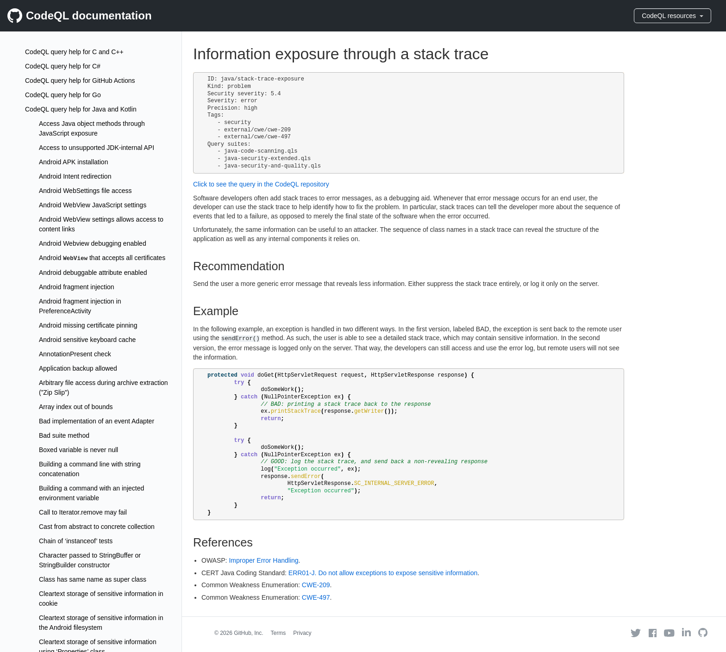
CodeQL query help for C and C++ (74, 52)
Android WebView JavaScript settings (92, 205)
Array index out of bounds (76, 406)
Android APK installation (73, 162)
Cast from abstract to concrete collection (97, 526)
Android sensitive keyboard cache (87, 339)
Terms (278, 633)
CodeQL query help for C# (62, 66)
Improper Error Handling (263, 560)
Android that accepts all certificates (102, 257)
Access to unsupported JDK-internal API (96, 147)
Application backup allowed (78, 368)
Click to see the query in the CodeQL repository (261, 184)
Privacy (302, 633)
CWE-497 (316, 597)
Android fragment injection (76, 287)
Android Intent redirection (75, 176)
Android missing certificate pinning (88, 325)
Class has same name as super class (92, 579)
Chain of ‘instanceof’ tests (76, 541)
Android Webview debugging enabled (92, 243)
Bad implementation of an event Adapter (96, 421)
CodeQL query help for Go (63, 95)
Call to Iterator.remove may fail (83, 512)
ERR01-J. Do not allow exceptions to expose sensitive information (383, 573)
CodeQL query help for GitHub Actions (80, 80)
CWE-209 (316, 585)
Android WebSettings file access (85, 190)
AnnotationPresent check (75, 354)
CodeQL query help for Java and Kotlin (81, 109)
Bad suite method (64, 435)
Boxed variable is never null (78, 449)
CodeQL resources (672, 15)
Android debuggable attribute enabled (93, 272)
